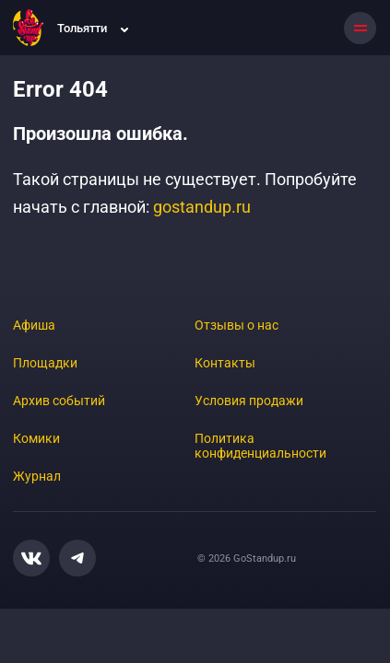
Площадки (45, 362)
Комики (36, 438)
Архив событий (59, 400)
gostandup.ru (202, 206)
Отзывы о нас (236, 325)
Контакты (225, 362)
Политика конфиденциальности (260, 445)
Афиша (34, 325)
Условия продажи (249, 400)
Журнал (37, 476)
